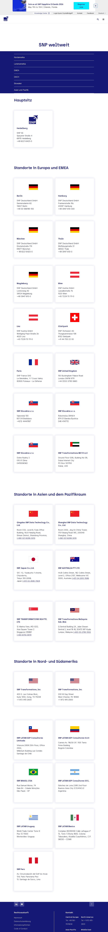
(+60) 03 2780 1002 (82, 632)
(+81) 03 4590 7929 (31, 581)
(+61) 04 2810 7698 (80, 578)
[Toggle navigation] (103, 19)
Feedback (90, 13)
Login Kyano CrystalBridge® (63, 13)
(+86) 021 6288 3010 (26, 538)
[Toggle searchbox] (98, 19)
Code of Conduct (20, 929)
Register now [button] (81, 5)
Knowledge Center (42, 13)
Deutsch (101, 13)
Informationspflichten (22, 925)
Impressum (18, 918)
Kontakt (79, 13)
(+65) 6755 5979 (24, 635)
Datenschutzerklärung (22, 921)
